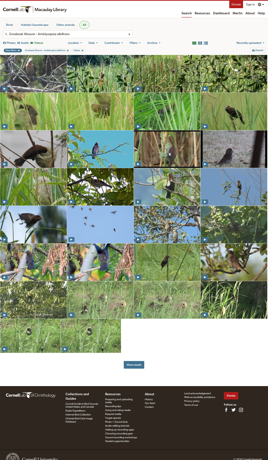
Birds (9, 24)
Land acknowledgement (197, 393)
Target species (113, 418)
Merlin (238, 13)
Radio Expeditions (75, 410)
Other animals (65, 24)
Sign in (250, 4)
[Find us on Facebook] (226, 410)
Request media (113, 414)
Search (186, 13)
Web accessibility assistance (199, 397)
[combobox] (67, 34)
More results (134, 364)
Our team (150, 403)
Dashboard (221, 13)
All (84, 24)
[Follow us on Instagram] (241, 410)
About (250, 13)
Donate (236, 4)
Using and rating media (118, 410)
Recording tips (113, 406)
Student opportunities (117, 441)
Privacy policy (192, 401)
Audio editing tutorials (117, 426)
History (149, 399)
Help (261, 13)
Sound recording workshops (121, 437)
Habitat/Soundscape (35, 24)
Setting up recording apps (119, 429)
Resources (202, 13)
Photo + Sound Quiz (116, 422)
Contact (149, 407)
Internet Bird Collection (78, 414)
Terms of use (191, 405)
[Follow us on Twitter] (233, 410)
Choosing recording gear (119, 433)
